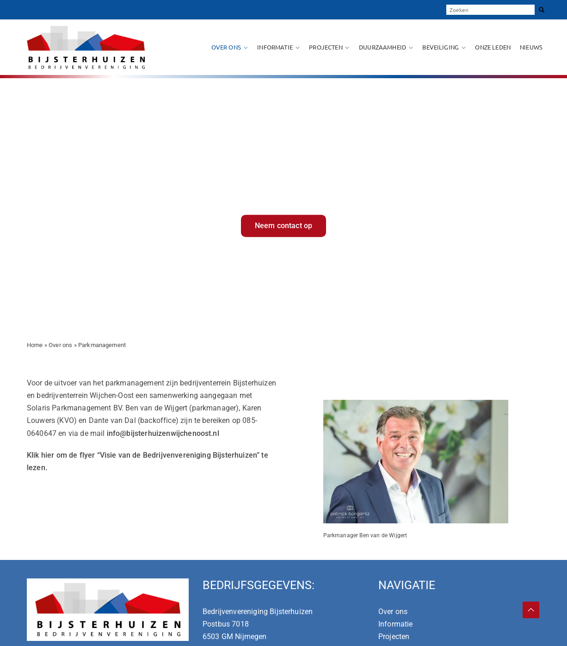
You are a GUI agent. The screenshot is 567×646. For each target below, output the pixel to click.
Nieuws (531, 47)
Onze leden (493, 47)
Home (35, 345)
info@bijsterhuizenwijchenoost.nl (163, 433)
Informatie (275, 47)
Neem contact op (283, 225)
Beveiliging (440, 47)
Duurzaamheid (382, 47)
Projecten (325, 47)
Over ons (226, 47)
